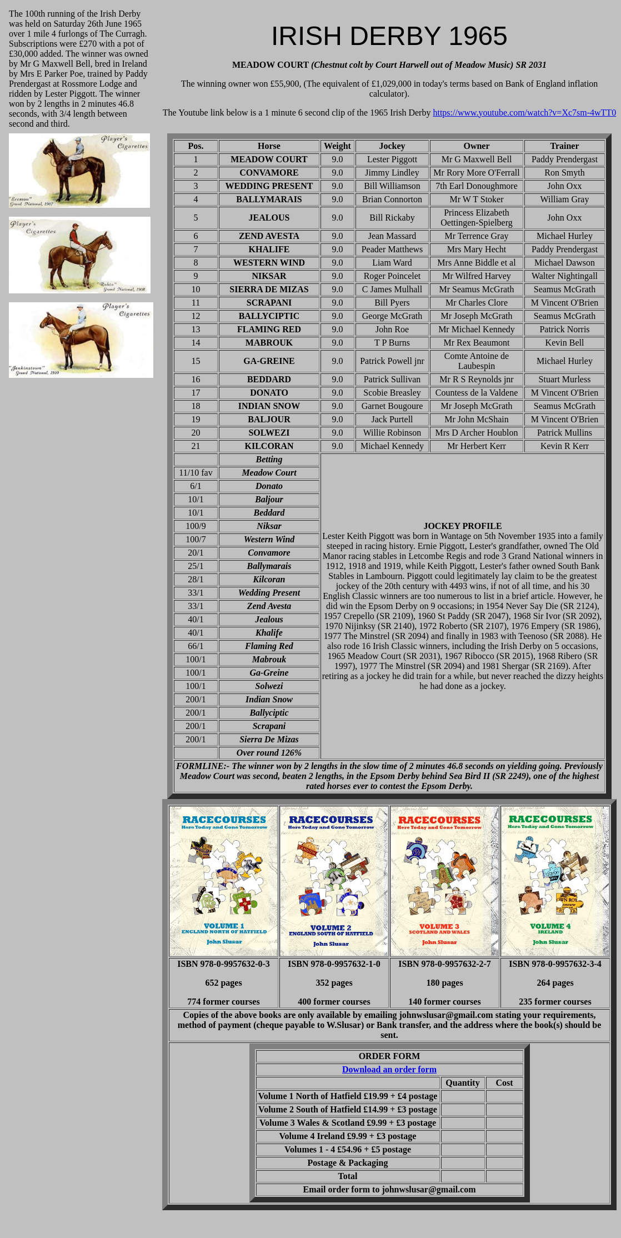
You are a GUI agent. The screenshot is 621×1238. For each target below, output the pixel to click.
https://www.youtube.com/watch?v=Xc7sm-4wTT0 (524, 112)
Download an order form (389, 1069)
